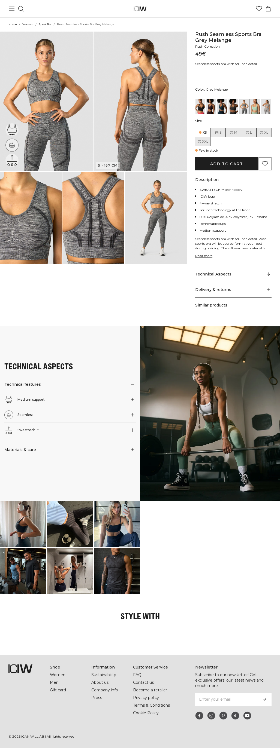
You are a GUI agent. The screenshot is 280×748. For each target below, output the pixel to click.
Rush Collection (208, 46)
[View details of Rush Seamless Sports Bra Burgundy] (211, 106)
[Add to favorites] (265, 163)
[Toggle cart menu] (268, 8)
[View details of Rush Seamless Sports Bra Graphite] (233, 106)
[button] (46, 101)
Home (12, 24)
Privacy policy (146, 697)
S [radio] (218, 132)
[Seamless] (12, 145)
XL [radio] (264, 132)
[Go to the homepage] (140, 9)
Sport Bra (45, 24)
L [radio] (248, 132)
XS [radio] (205, 132)
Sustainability (104, 674)
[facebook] (199, 715)
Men (54, 682)
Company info (104, 690)
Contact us (143, 682)
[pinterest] (223, 715)
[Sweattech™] (12, 160)
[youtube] (247, 715)
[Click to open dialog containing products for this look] (23, 524)
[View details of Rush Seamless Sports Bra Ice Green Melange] (255, 106)
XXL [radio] (202, 141)
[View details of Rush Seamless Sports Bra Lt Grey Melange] (266, 106)
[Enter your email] (226, 699)
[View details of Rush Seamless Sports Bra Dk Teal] (222, 106)
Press (96, 697)
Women (27, 24)
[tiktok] (235, 715)
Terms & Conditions (151, 705)
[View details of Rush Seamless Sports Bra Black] (200, 106)
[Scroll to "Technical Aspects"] (233, 274)
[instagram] (211, 715)
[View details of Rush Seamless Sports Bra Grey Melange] (244, 106)
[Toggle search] (21, 8)
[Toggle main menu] (11, 8)
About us (100, 682)
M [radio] (233, 132)
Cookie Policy (146, 712)
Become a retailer (150, 690)
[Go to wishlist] (259, 8)
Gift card (58, 690)
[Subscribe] (264, 699)
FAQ (137, 674)
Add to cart (226, 163)
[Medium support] (12, 129)
